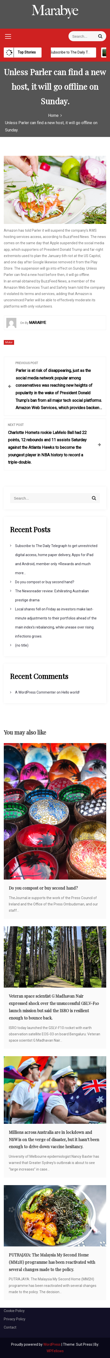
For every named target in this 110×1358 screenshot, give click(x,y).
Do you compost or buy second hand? (44, 582)
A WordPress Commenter (35, 692)
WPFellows (55, 1351)
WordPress (52, 1344)
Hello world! (70, 692)
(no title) (21, 645)
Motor (9, 342)
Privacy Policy (14, 1319)
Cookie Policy (14, 1311)
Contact (10, 1327)
